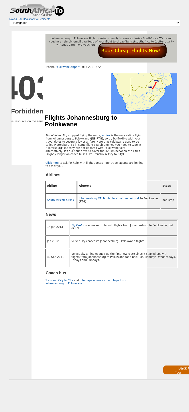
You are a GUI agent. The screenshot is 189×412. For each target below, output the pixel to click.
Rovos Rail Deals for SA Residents (29, 19)
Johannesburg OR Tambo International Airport (109, 198)
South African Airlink (60, 200)
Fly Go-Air (78, 225)
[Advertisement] (83, 326)
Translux (51, 280)
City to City (65, 280)
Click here (52, 162)
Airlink (106, 135)
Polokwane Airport (67, 67)
